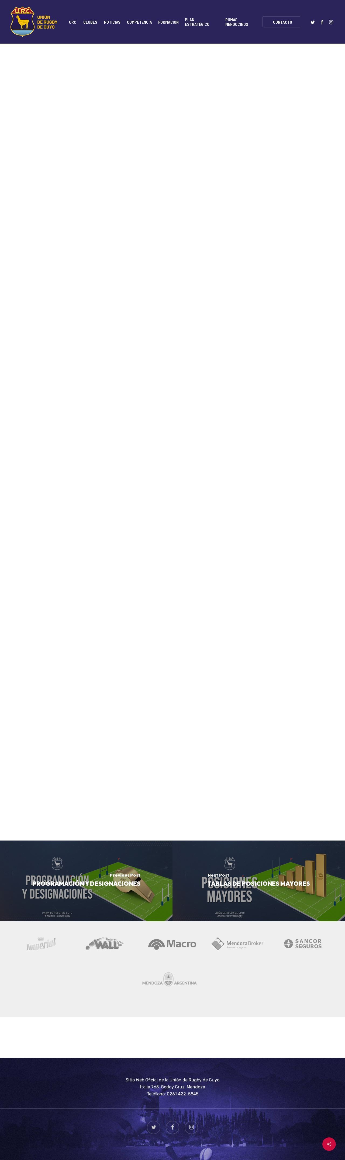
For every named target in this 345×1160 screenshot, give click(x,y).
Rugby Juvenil (109, 67)
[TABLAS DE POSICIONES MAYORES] (258, 881)
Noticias (76, 67)
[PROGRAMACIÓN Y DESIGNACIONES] (86, 881)
